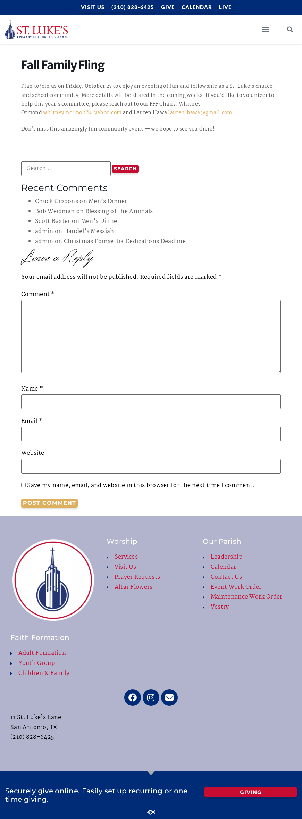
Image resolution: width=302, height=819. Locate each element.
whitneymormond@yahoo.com (82, 113)
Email (31, 421)
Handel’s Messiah (89, 231)
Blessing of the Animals (119, 211)
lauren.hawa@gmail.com (200, 113)
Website (32, 453)
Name (32, 389)
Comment (38, 295)
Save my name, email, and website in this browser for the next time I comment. (140, 485)
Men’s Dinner (108, 201)
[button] (265, 29)
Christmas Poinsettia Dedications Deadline (125, 241)
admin (44, 231)
